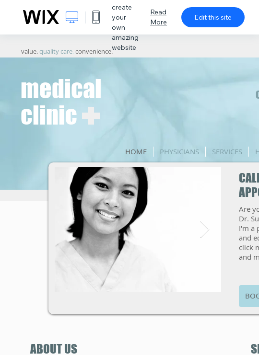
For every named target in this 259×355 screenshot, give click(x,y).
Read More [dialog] (158, 17)
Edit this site (213, 17)
